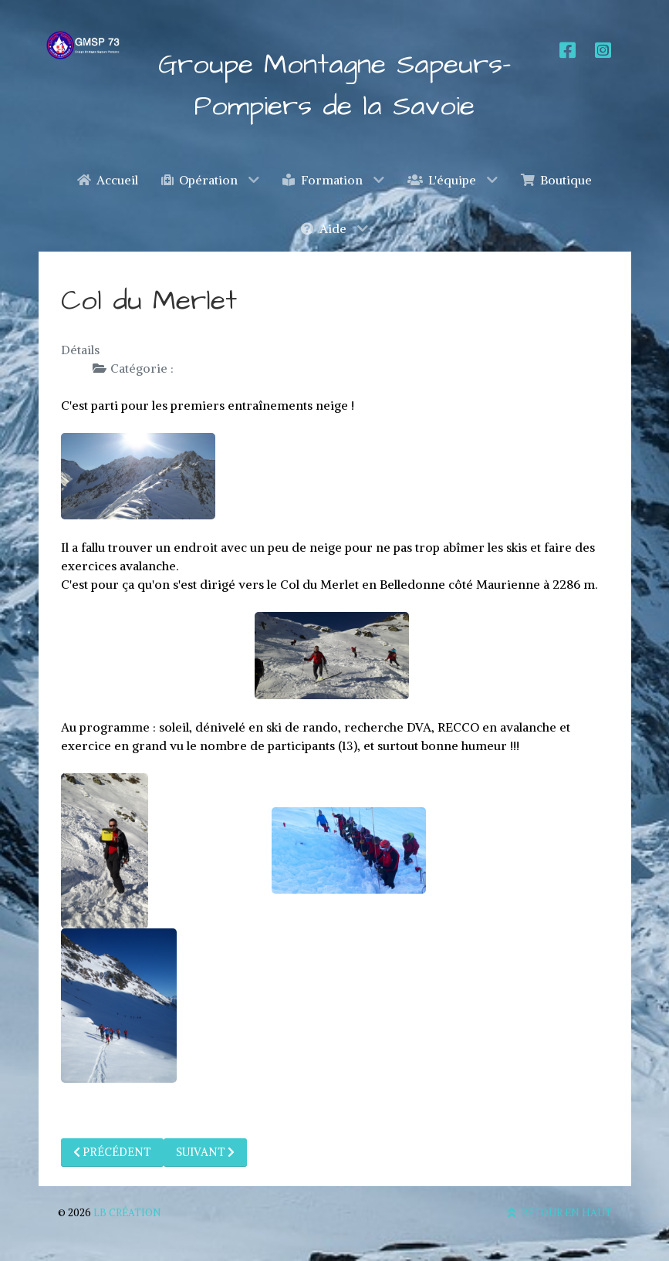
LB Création (127, 1212)
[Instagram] (601, 51)
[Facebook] (565, 51)
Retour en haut (558, 1212)
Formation (207, 368)
